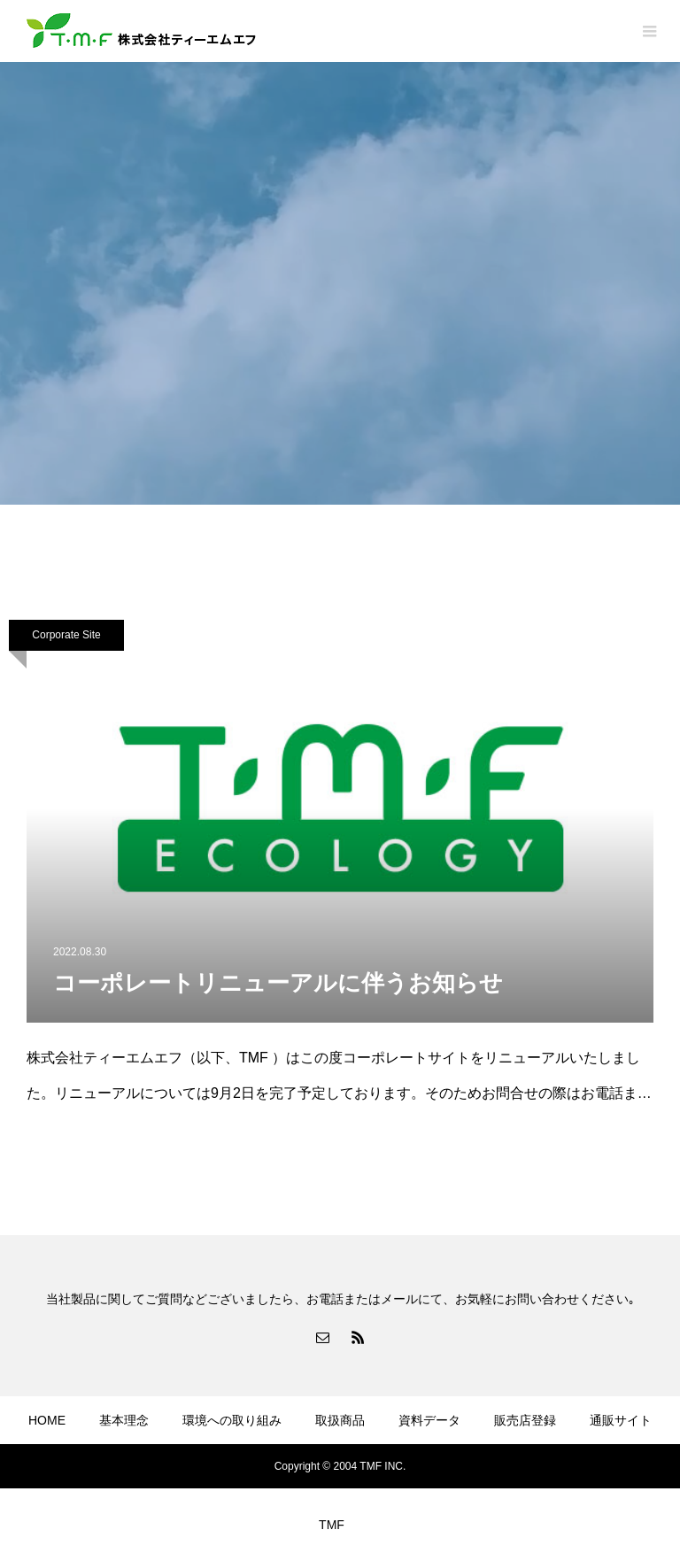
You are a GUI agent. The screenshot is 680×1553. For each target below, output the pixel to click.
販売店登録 (525, 1420)
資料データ (429, 1420)
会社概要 (52, 1472)
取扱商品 (340, 1420)
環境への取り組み (232, 1420)
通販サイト (621, 1420)
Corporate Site (66, 635)
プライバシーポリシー (173, 1472)
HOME (47, 1420)
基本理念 (124, 1420)
